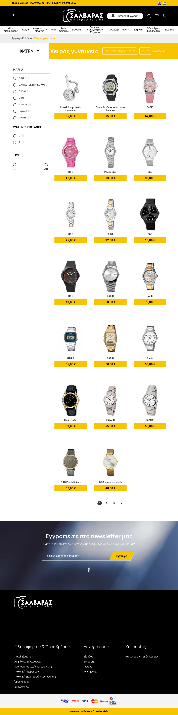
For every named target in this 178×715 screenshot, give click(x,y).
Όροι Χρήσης (21, 681)
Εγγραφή (89, 661)
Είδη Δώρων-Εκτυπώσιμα (153, 29)
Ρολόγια (25, 29)
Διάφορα (76, 29)
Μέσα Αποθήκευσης (11, 29)
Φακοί (53, 29)
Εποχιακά (169, 29)
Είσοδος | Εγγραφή (127, 15)
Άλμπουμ (114, 29)
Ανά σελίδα (158, 51)
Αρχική (16, 38)
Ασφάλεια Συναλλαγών (27, 661)
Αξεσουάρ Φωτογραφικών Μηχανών (95, 29)
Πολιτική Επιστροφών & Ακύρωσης (35, 676)
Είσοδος (88, 656)
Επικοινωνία (21, 686)
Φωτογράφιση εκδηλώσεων (142, 656)
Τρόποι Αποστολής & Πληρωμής (33, 666)
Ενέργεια (138, 29)
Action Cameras (64, 29)
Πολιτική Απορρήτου (26, 671)
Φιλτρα (26, 51)
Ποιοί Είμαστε (22, 656)
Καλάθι (88, 666)
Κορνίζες (126, 29)
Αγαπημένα (90, 671)
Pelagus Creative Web (95, 711)
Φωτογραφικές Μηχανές (39, 29)
